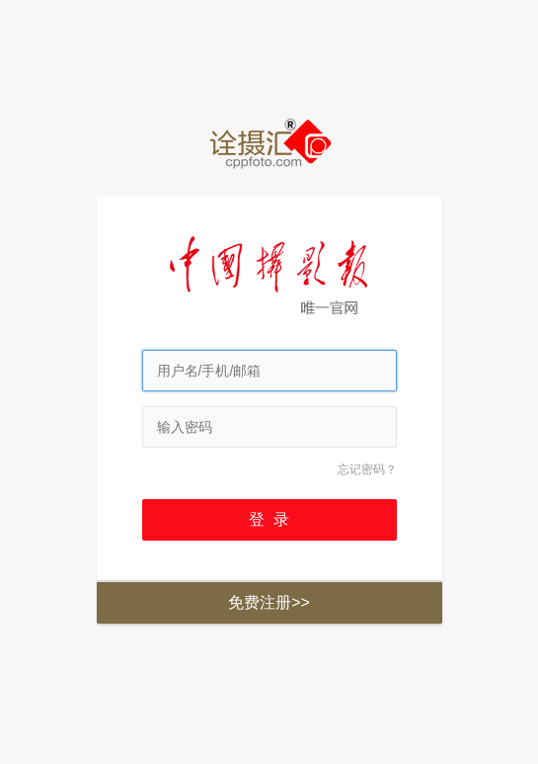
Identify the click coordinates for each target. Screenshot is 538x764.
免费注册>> (269, 602)
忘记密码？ (367, 469)
